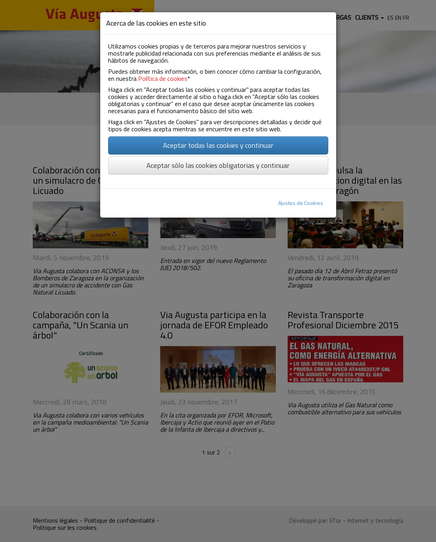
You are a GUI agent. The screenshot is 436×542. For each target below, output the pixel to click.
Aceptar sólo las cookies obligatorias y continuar (218, 165)
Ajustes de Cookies (300, 203)
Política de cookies (162, 78)
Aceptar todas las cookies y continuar (218, 145)
